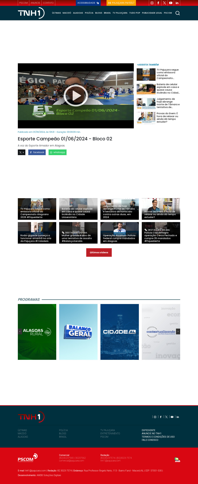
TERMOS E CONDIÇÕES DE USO (158, 436)
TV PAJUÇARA (107, 430)
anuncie (35, 2)
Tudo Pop (134, 12)
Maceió (67, 12)
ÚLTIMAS (22, 430)
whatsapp (57, 152)
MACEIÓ (22, 433)
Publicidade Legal (152, 12)
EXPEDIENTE (148, 430)
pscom (23, 2)
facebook (37, 152)
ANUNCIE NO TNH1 (151, 433)
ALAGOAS (23, 436)
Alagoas (78, 12)
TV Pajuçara (120, 12)
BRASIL (63, 436)
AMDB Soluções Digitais (49, 475)
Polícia (89, 12)
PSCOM (104, 436)
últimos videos (99, 252)
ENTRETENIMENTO (110, 433)
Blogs (98, 12)
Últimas (56, 12)
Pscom (168, 12)
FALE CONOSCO (150, 440)
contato (48, 2)
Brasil (107, 12)
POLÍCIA (63, 430)
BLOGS (62, 433)
